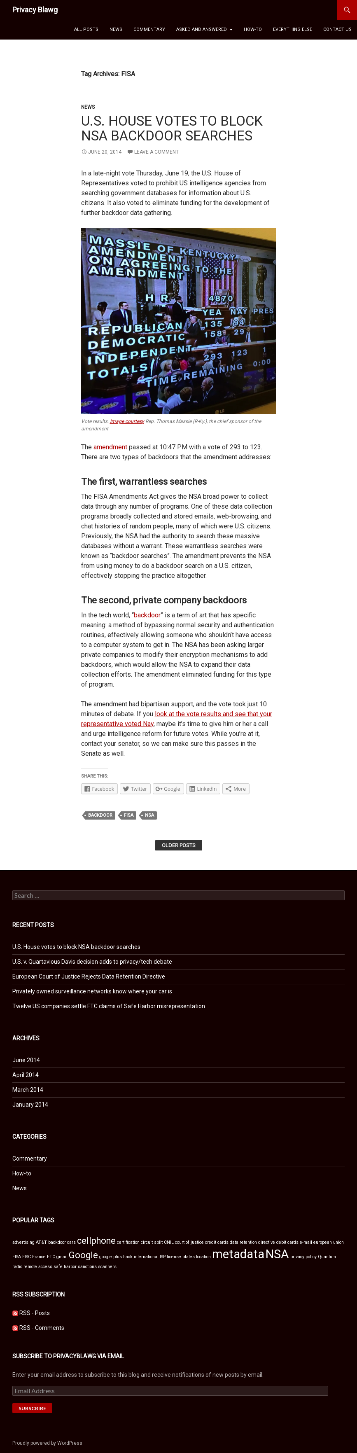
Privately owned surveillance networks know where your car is (92, 991)
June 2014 (26, 1060)
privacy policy (303, 1256)
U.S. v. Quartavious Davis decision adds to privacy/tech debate (92, 961)
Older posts (179, 845)
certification (128, 1242)
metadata (238, 1254)
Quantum (327, 1256)
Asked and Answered (201, 29)
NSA (149, 815)
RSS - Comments (41, 1328)
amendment (111, 447)
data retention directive (252, 1242)
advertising (23, 1242)
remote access (37, 1266)
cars (71, 1242)
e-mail (306, 1242)
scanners (107, 1266)
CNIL (169, 1242)
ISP (163, 1256)
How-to (253, 29)
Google (83, 1255)
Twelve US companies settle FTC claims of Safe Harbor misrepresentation (108, 1006)
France (39, 1256)
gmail (62, 1256)
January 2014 (30, 1104)
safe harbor (65, 1266)
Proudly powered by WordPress (47, 1443)
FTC (51, 1256)
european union (328, 1242)
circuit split (152, 1242)
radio (17, 1266)
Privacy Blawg (35, 9)
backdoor (147, 615)
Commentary (149, 29)
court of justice (189, 1242)
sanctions (87, 1266)
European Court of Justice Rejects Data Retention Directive (88, 976)
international (146, 1256)
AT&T (41, 1242)
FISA (128, 815)
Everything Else (292, 29)
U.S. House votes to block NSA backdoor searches (172, 128)
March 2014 (27, 1089)
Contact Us (337, 29)
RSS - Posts (34, 1313)
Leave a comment (156, 152)
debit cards (287, 1242)
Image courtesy (127, 421)
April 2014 (25, 1075)
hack (128, 1256)
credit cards (217, 1242)
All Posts (86, 29)
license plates (181, 1256)
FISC (26, 1256)
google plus (110, 1256)
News (116, 29)
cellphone (96, 1241)
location (203, 1256)
